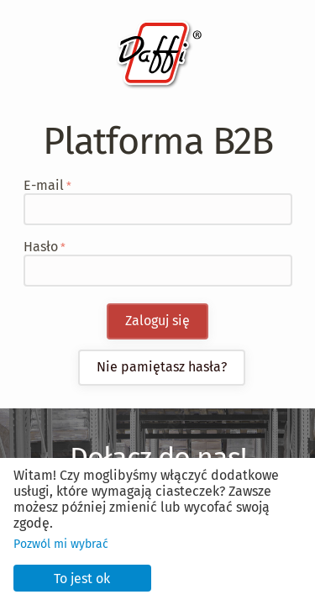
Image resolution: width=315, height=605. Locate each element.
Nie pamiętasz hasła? (162, 367)
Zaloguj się (157, 321)
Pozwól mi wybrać (60, 544)
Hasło (41, 247)
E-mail (44, 185)
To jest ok (82, 579)
